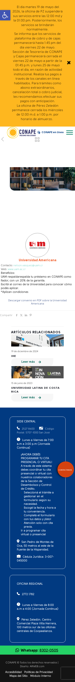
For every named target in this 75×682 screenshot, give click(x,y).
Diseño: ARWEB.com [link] (32, 666)
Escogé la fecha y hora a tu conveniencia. (40, 509)
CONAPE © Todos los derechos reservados (32, 662)
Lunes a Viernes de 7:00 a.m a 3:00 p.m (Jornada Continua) (35, 443)
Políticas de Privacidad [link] (38, 672)
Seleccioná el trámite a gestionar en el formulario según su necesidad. (39, 498)
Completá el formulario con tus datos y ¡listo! (39, 517)
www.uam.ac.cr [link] (17, 269)
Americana (37, 260)
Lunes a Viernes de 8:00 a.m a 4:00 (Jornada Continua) (37, 607)
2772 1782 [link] (28, 594)
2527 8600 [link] (26, 429)
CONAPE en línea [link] (50, 132)
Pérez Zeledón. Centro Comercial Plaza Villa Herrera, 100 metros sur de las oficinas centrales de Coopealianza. (36, 625)
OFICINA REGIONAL (30, 584)
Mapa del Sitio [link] (18, 676)
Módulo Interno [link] (40, 676)
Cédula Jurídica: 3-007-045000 (35, 558)
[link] (68, 63)
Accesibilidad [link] (13, 672)
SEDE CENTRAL (26, 421)
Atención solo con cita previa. (38, 525)
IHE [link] (13, 356)
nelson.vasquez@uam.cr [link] (28, 265)
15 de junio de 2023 (21, 383)
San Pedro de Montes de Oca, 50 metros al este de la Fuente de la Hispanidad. (35, 545)
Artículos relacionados (36, 332)
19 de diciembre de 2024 (24, 351)
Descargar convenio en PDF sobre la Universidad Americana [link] (37, 302)
